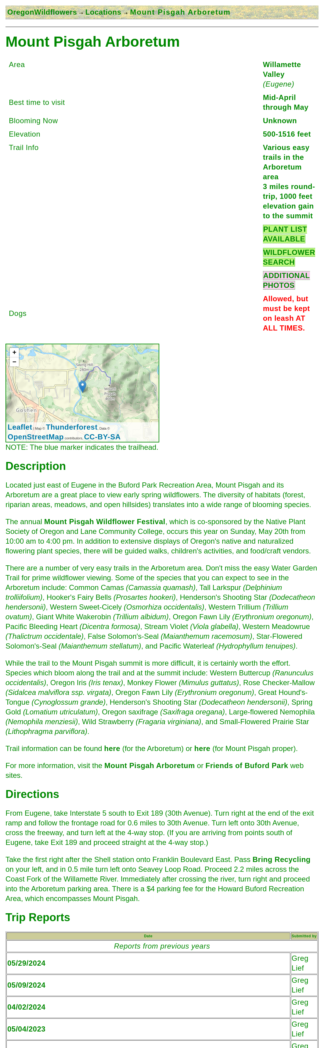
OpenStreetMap (36, 437)
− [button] (14, 362)
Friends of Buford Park (247, 765)
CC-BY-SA (102, 437)
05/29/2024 (26, 963)
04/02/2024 (26, 1007)
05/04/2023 (26, 1029)
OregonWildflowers (42, 12)
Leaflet (20, 427)
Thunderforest (71, 427)
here (112, 748)
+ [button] (14, 352)
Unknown (280, 120)
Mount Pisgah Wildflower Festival (104, 521)
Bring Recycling (282, 859)
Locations (102, 12)
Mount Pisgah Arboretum (149, 765)
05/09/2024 (26, 985)
